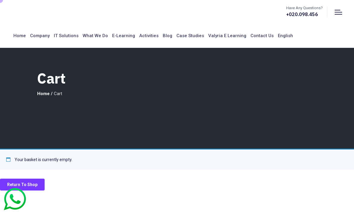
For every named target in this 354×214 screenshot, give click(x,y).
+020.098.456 (302, 14)
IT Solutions (66, 35)
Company (40, 35)
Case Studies (190, 35)
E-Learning (123, 35)
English (285, 35)
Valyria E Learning (227, 35)
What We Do (95, 35)
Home (19, 35)
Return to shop (22, 184)
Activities (149, 35)
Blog (167, 35)
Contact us (262, 35)
